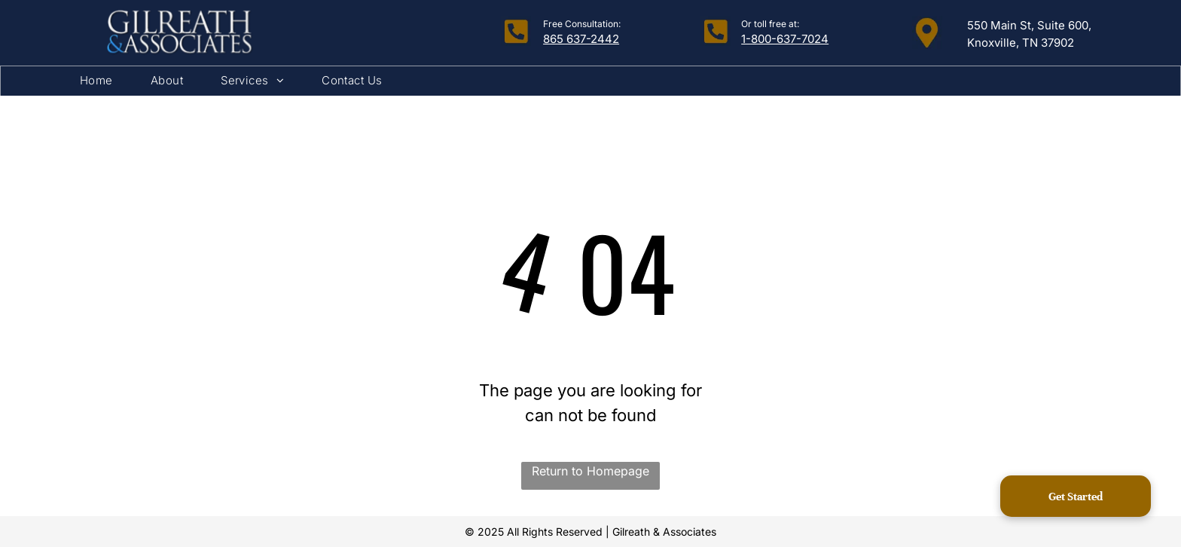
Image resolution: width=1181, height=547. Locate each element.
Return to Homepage (590, 470)
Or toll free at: (770, 23)
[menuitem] (96, 81)
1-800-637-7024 (785, 39)
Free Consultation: (582, 23)
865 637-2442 (581, 39)
